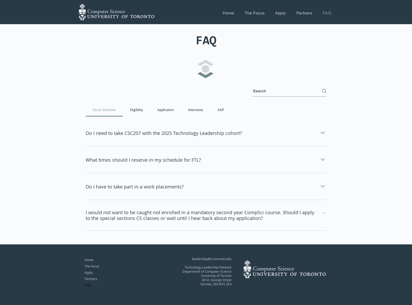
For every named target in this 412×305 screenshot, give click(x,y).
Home (89, 260)
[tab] (104, 110)
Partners (91, 279)
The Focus (92, 266)
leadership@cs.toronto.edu (211, 259)
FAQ (88, 285)
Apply (89, 272)
